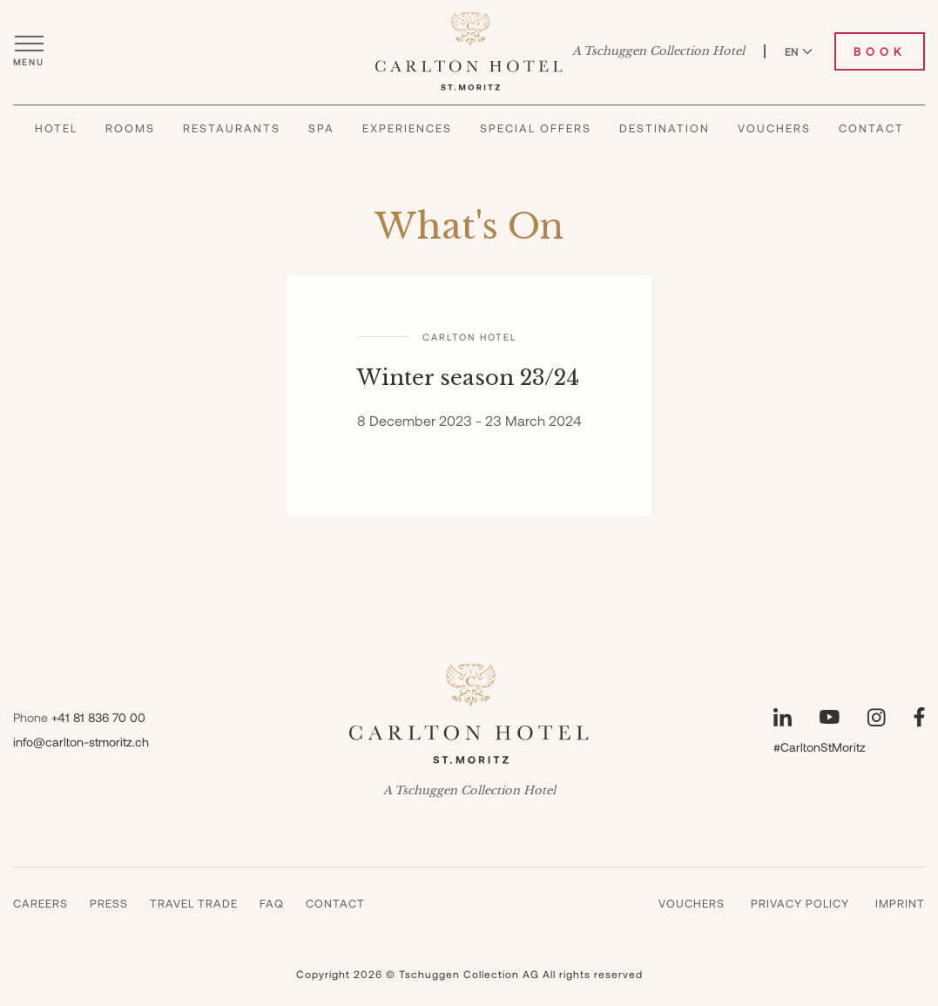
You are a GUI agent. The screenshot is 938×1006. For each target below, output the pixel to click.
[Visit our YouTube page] (830, 717)
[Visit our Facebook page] (919, 717)
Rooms (130, 128)
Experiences (407, 128)
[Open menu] (28, 51)
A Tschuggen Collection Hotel (658, 51)
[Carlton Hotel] (469, 51)
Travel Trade (194, 903)
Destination (664, 128)
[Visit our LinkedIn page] (782, 717)
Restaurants (231, 128)
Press (109, 903)
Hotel (56, 128)
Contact (871, 128)
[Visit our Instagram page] (876, 717)
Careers (40, 903)
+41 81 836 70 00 (98, 717)
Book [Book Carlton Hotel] (880, 51)
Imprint (900, 903)
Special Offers (535, 128)
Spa (321, 128)
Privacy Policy (800, 903)
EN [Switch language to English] (799, 51)
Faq (272, 903)
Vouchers (774, 128)
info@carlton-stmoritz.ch (81, 741)
